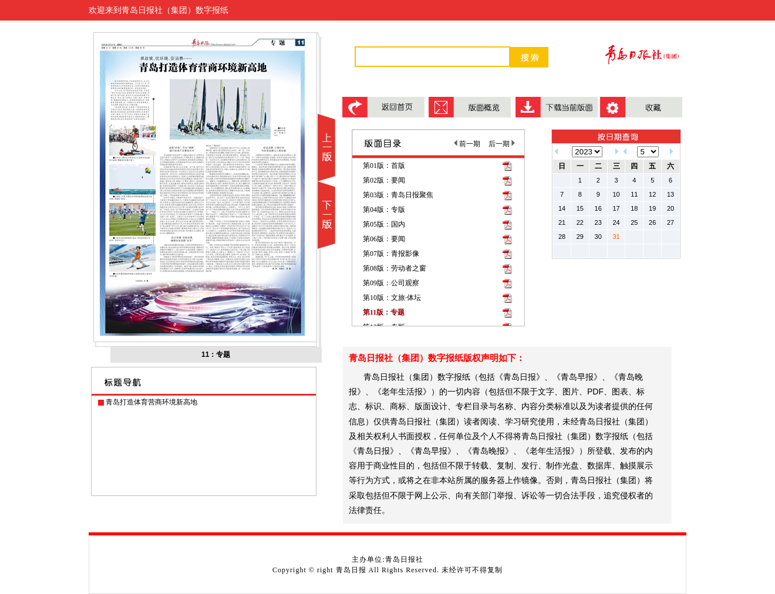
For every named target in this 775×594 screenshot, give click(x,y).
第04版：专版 (384, 209)
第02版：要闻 (384, 180)
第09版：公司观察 (391, 283)
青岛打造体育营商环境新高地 (151, 402)
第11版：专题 (384, 312)
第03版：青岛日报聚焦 (398, 195)
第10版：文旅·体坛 (392, 297)
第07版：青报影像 (391, 253)
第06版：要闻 (384, 239)
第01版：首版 (384, 165)
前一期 (467, 144)
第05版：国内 (384, 224)
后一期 (501, 144)
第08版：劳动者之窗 (394, 268)
